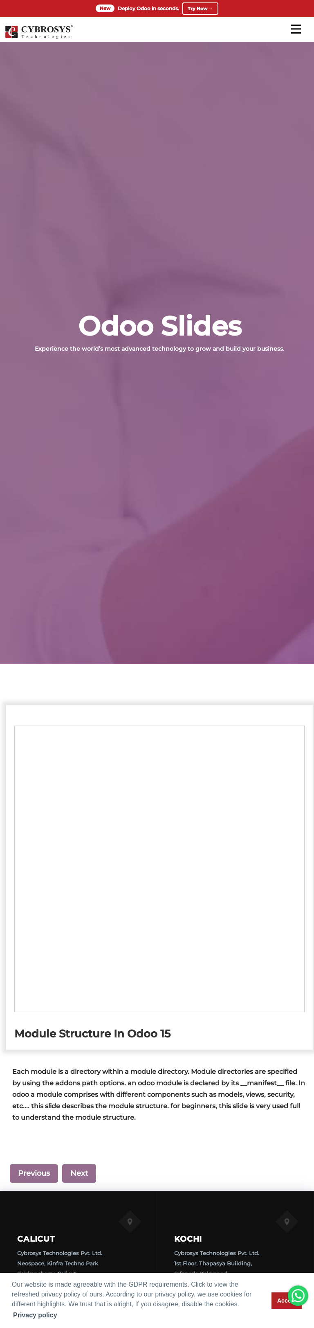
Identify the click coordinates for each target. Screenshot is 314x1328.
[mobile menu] (296, 29)
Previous (34, 1173)
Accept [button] (287, 1300)
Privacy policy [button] (35, 1315)
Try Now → (200, 9)
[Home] (39, 38)
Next (79, 1173)
